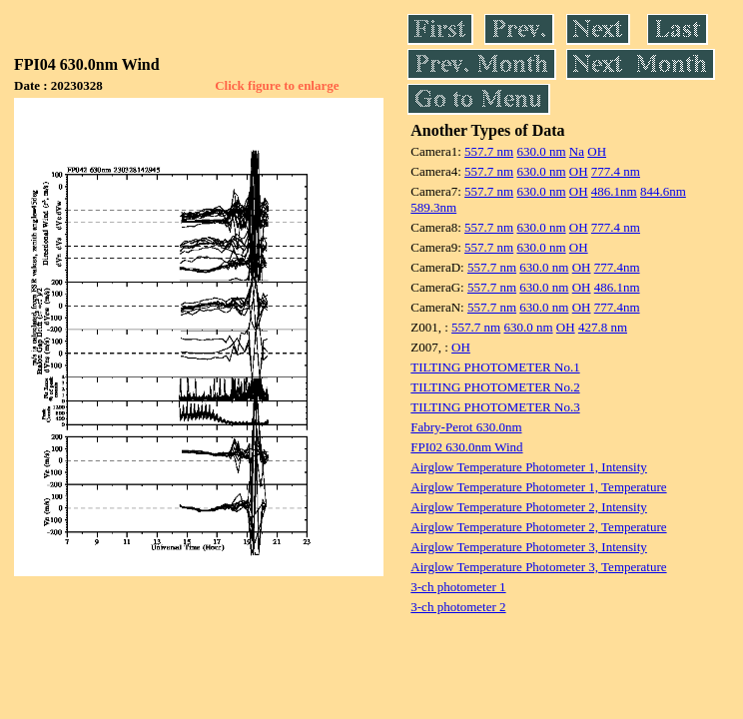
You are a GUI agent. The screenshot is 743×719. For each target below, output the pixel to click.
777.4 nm (615, 171)
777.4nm (617, 267)
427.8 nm (602, 327)
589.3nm (433, 207)
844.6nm (663, 191)
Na (576, 151)
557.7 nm (488, 151)
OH (596, 151)
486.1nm (614, 191)
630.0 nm (540, 151)
